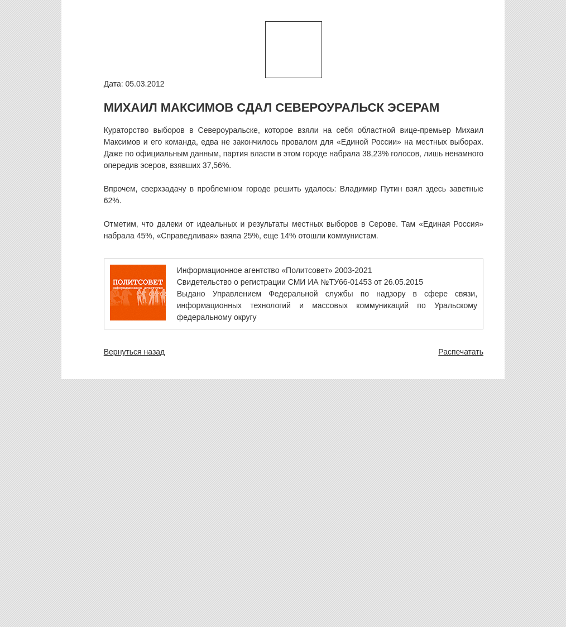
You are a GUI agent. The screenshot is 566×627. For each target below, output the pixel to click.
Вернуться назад (134, 351)
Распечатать (460, 351)
